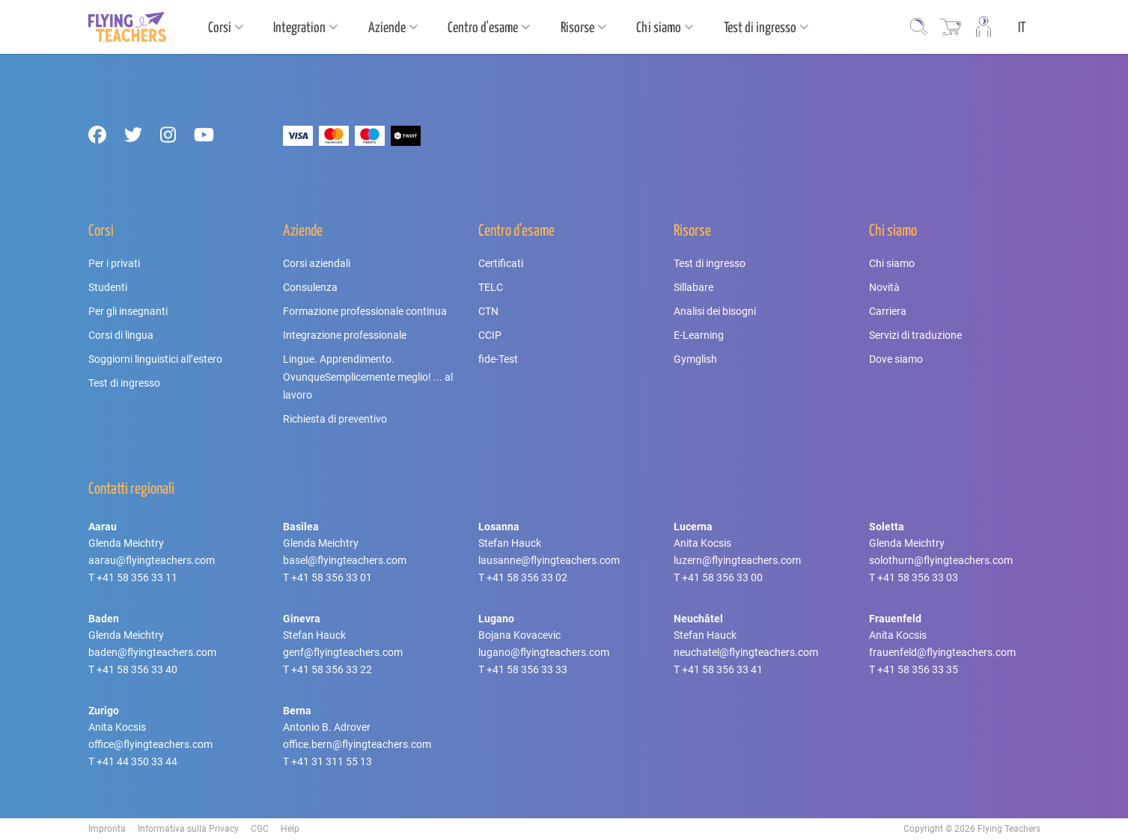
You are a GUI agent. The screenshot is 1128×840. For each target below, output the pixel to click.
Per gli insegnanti (128, 311)
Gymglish (695, 359)
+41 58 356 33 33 (527, 669)
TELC (490, 287)
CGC (260, 829)
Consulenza (310, 287)
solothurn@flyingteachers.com (941, 560)
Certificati (500, 263)
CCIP (489, 335)
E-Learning (699, 335)
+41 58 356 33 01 (331, 577)
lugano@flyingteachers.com (543, 652)
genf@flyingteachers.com (343, 652)
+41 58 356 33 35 (917, 669)
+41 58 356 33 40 (137, 669)
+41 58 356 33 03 (917, 577)
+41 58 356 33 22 (331, 669)
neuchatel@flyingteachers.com (746, 652)
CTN (488, 311)
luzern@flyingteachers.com (737, 560)
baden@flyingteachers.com (152, 652)
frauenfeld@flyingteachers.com (942, 652)
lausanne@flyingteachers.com (549, 560)
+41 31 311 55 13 (331, 761)
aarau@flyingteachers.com (151, 560)
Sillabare (693, 287)
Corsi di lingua (120, 335)
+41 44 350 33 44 (137, 761)
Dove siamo (896, 359)
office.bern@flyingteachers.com (357, 744)
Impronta (107, 829)
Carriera (887, 311)
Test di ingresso (124, 383)
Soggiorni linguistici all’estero (155, 359)
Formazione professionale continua (365, 311)
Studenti (107, 287)
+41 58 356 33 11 (137, 577)
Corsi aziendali (316, 263)
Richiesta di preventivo (335, 419)
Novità (884, 287)
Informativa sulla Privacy (188, 829)
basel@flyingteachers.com (344, 560)
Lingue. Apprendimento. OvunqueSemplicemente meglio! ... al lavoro (368, 377)
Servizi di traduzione (915, 335)
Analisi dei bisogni (715, 311)
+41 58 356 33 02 (527, 577)
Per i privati (114, 263)
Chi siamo (892, 263)
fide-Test (498, 359)
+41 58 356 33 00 (722, 577)
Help (290, 829)
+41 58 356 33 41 (722, 669)
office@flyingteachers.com (150, 744)
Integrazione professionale (344, 335)
